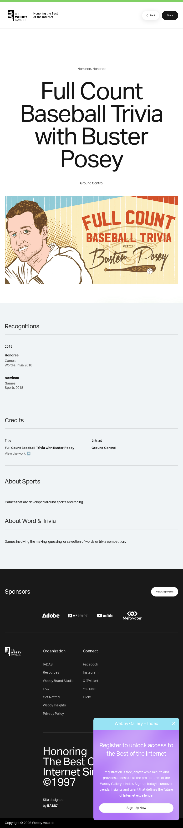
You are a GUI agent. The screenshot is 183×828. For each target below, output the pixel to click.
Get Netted (51, 697)
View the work (15, 453)
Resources (51, 672)
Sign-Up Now (136, 808)
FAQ (46, 689)
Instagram (90, 672)
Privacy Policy (53, 713)
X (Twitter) (90, 681)
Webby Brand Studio (58, 681)
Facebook (90, 664)
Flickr (87, 697)
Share (170, 15)
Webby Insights (54, 705)
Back (150, 15)
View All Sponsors (164, 592)
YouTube (89, 689)
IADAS (48, 664)
